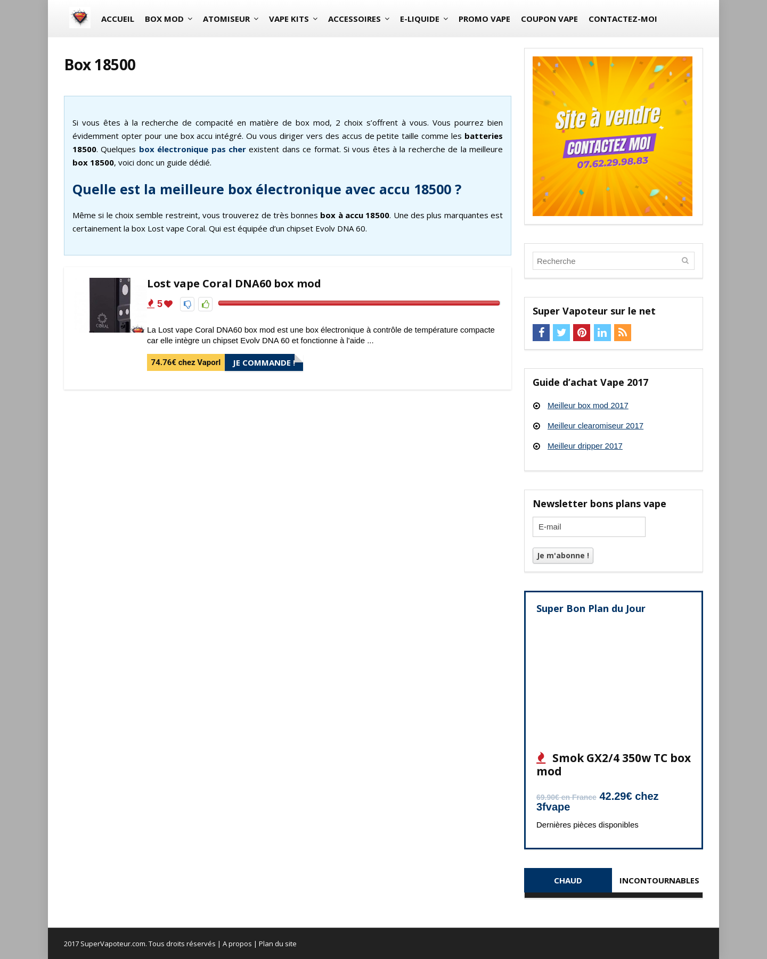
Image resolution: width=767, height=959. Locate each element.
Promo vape (484, 18)
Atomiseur (226, 18)
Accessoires (354, 18)
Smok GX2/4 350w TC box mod (613, 764)
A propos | (241, 943)
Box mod (164, 18)
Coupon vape (549, 18)
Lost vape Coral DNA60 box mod (234, 283)
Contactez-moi (623, 18)
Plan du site (278, 943)
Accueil (117, 18)
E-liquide (419, 18)
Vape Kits (289, 18)
